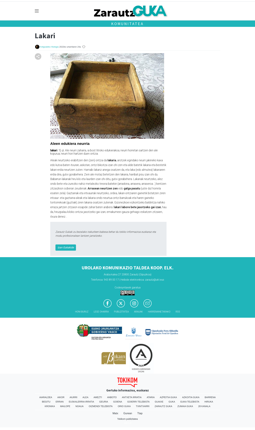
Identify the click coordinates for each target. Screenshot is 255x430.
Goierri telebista (138, 401)
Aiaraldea (45, 397)
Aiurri (73, 397)
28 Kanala (204, 406)
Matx (115, 413)
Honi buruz (81, 311)
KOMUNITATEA (127, 23)
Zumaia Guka (185, 406)
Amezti (98, 397)
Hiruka (208, 401)
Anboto (112, 397)
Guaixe (159, 401)
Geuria (103, 401)
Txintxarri (142, 406)
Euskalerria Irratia (81, 401)
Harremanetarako (159, 311)
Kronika (50, 406)
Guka (172, 401)
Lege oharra (101, 311)
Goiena (117, 401)
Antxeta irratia (132, 397)
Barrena (210, 397)
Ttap (139, 413)
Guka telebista (189, 401)
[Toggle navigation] (36, 11)
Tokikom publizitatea (127, 419)
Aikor (60, 397)
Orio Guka (124, 406)
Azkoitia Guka (191, 397)
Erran (60, 401)
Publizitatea (121, 311)
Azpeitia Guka (168, 397)
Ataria (151, 397)
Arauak (138, 311)
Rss (178, 311)
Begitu (46, 401)
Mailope (65, 406)
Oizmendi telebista (101, 406)
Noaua (79, 406)
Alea (85, 397)
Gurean (127, 413)
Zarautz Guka (163, 406)
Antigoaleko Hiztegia (49, 47)
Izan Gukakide (66, 247)
